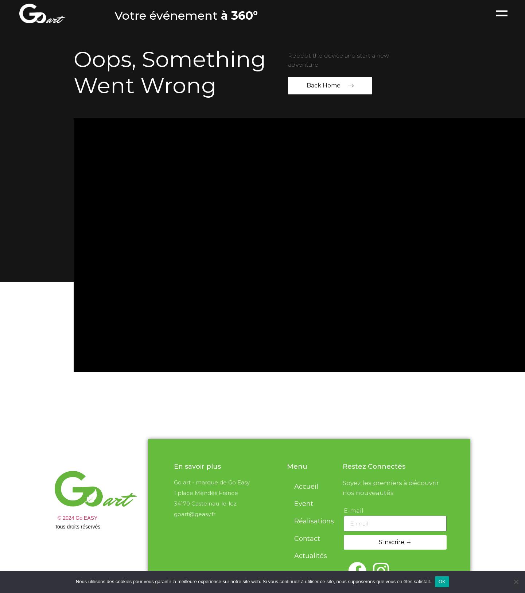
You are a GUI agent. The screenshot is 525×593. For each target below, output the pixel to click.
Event (303, 504)
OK (442, 581)
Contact (307, 539)
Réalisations (314, 521)
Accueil (306, 487)
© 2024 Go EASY (77, 518)
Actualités (310, 556)
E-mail (353, 510)
